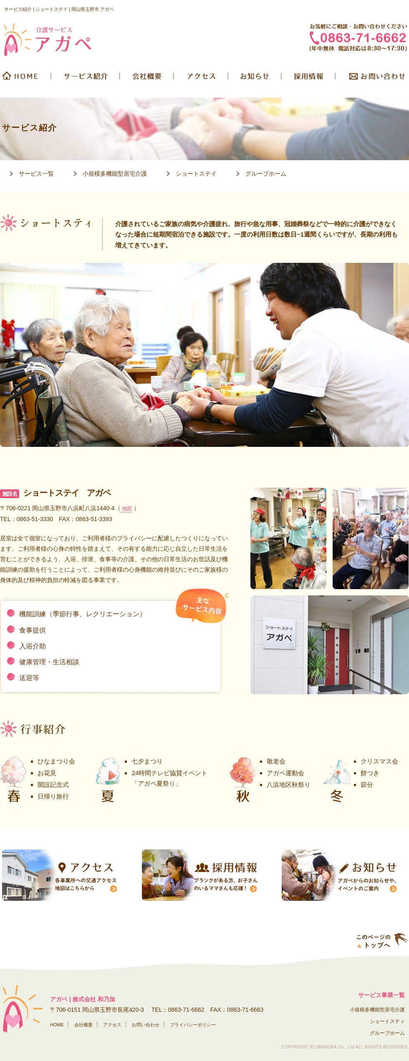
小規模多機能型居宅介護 (115, 173)
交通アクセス (202, 78)
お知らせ (255, 78)
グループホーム (265, 173)
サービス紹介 (86, 78)
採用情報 (309, 78)
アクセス (112, 1024)
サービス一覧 (36, 173)
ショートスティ (387, 1021)
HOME (26, 78)
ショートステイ (196, 173)
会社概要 (148, 78)
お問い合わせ (372, 78)
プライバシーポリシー (193, 1024)
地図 (127, 509)
